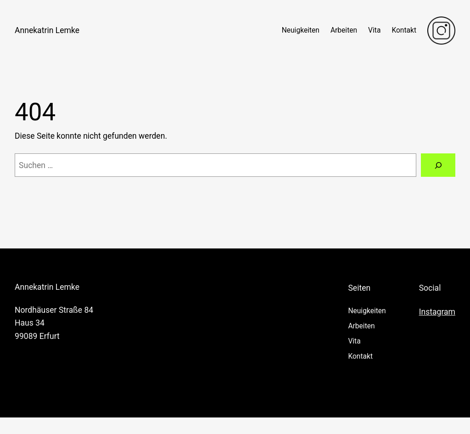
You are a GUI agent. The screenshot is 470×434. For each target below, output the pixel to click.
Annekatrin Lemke (47, 30)
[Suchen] (438, 165)
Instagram (437, 311)
